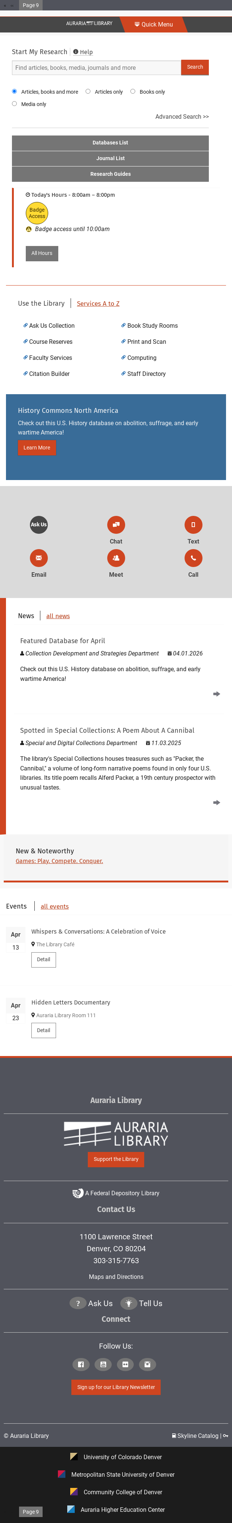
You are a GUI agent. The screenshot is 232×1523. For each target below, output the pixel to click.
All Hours (41, 253)
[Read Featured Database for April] (119, 666)
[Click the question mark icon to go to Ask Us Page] (78, 1304)
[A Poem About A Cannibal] (119, 765)
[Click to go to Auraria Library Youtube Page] (105, 1365)
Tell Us (151, 1303)
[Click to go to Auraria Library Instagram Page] (149, 1365)
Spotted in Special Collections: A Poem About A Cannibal (107, 730)
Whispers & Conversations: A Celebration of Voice (98, 931)
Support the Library (116, 1159)
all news (58, 616)
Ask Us (39, 524)
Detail (43, 959)
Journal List (110, 158)
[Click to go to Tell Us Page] (128, 1304)
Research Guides (110, 174)
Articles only (109, 92)
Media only (33, 104)
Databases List (110, 143)
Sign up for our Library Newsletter (116, 1387)
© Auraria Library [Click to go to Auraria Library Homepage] (26, 1435)
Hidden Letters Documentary (70, 1002)
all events (55, 906)
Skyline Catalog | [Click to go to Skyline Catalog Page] (197, 1435)
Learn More (37, 448)
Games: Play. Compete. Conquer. (59, 861)
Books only (152, 92)
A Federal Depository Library (116, 1193)
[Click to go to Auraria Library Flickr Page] (127, 1365)
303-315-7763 (116, 1260)
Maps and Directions (116, 1276)
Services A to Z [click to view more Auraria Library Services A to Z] (98, 304)
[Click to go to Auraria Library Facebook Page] (82, 1365)
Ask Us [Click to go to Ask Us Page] (100, 1303)
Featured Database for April (62, 641)
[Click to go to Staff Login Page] (225, 1435)
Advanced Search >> (182, 116)
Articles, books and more (49, 92)
